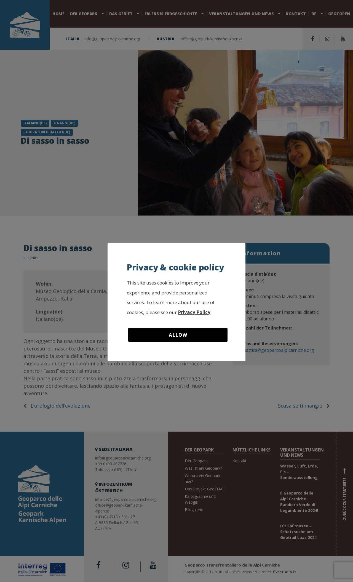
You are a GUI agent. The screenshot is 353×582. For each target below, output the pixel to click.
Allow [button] (178, 335)
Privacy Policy (194, 312)
